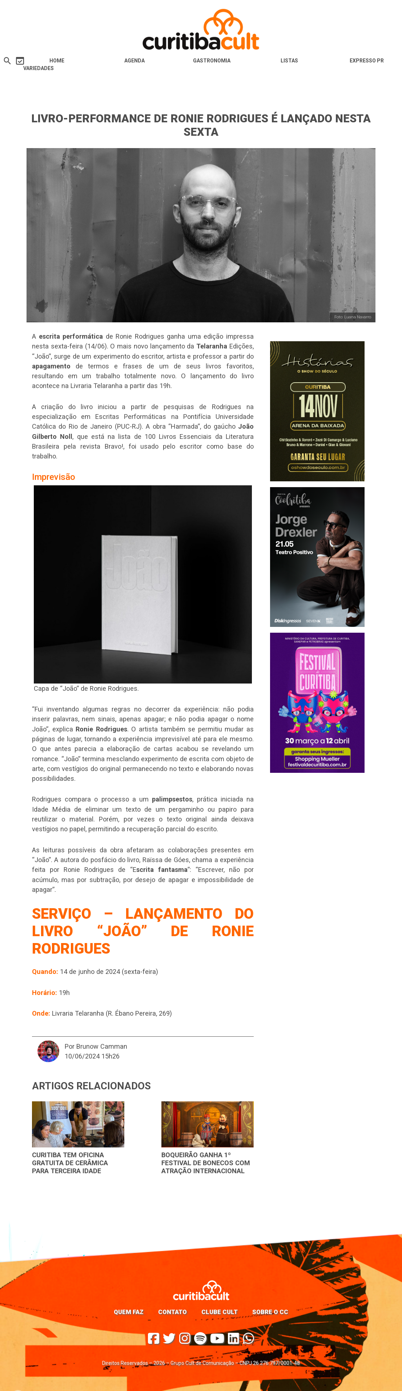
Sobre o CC (270, 1311)
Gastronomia (211, 61)
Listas (289, 61)
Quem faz (129, 1311)
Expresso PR (367, 61)
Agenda (134, 61)
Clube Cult (219, 1311)
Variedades (38, 68)
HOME (56, 61)
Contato (172, 1311)
